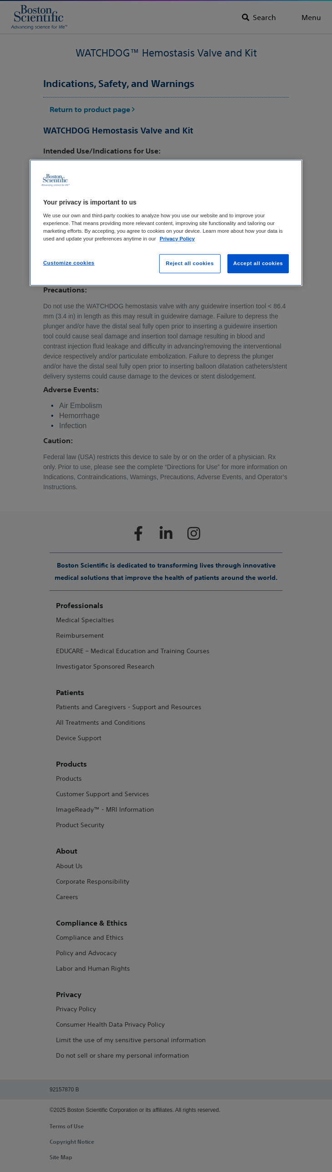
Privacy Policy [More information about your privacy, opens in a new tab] (177, 238)
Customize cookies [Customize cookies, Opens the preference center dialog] (69, 263)
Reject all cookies (190, 263)
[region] (166, 222)
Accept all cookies (258, 263)
